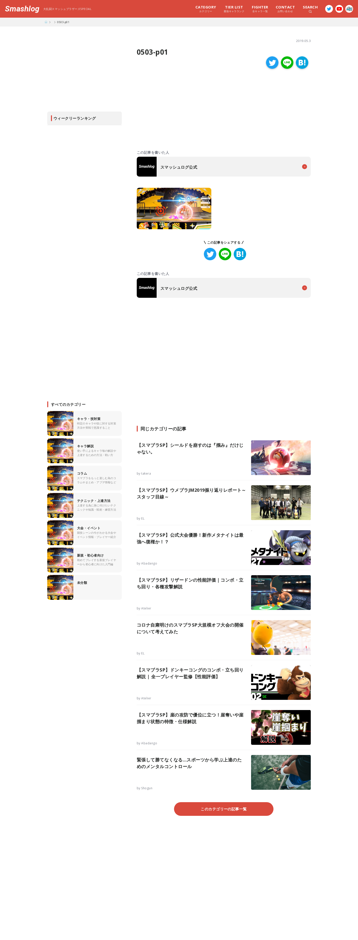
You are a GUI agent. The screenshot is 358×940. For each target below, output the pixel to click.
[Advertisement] (180, 110)
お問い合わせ (285, 8)
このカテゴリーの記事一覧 (224, 808)
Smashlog (22, 8)
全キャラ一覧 (260, 8)
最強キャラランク (234, 8)
